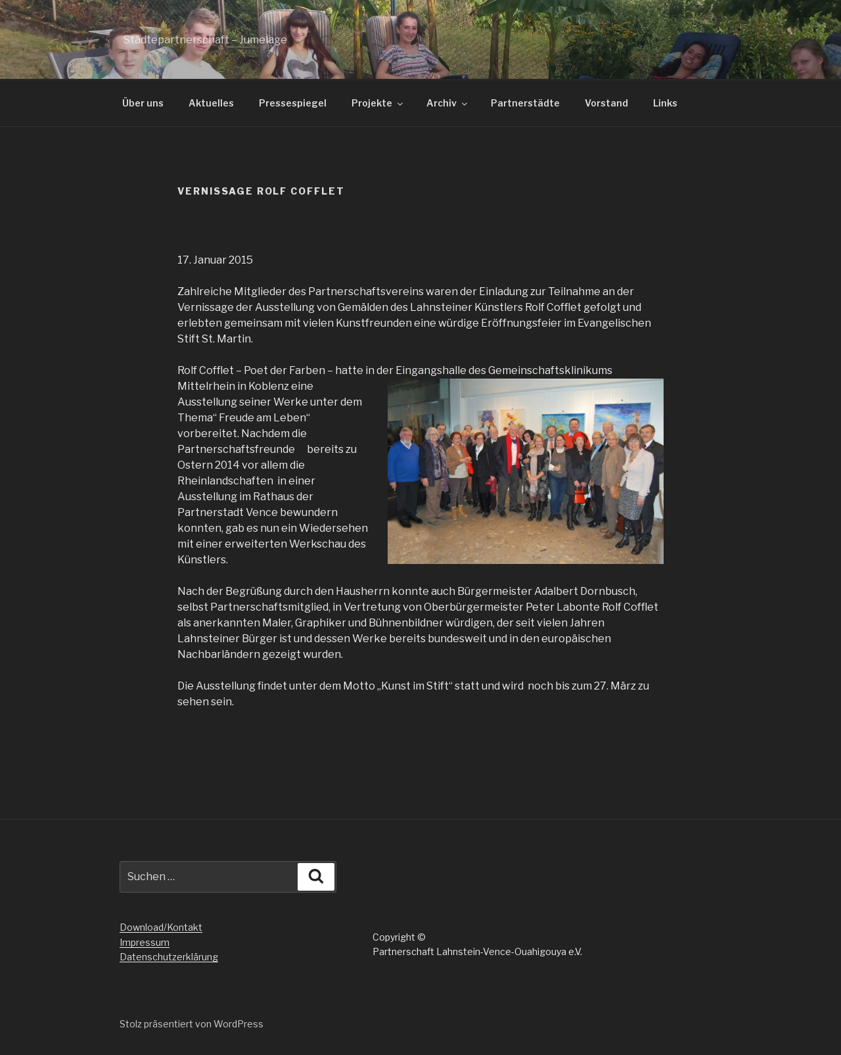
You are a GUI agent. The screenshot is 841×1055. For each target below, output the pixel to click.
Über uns (143, 102)
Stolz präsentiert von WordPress (191, 1023)
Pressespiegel (293, 102)
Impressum (145, 942)
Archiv (447, 102)
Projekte (378, 102)
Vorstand (606, 102)
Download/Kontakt (161, 927)
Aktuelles (211, 102)
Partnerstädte (525, 102)
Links (665, 102)
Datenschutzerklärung (169, 956)
